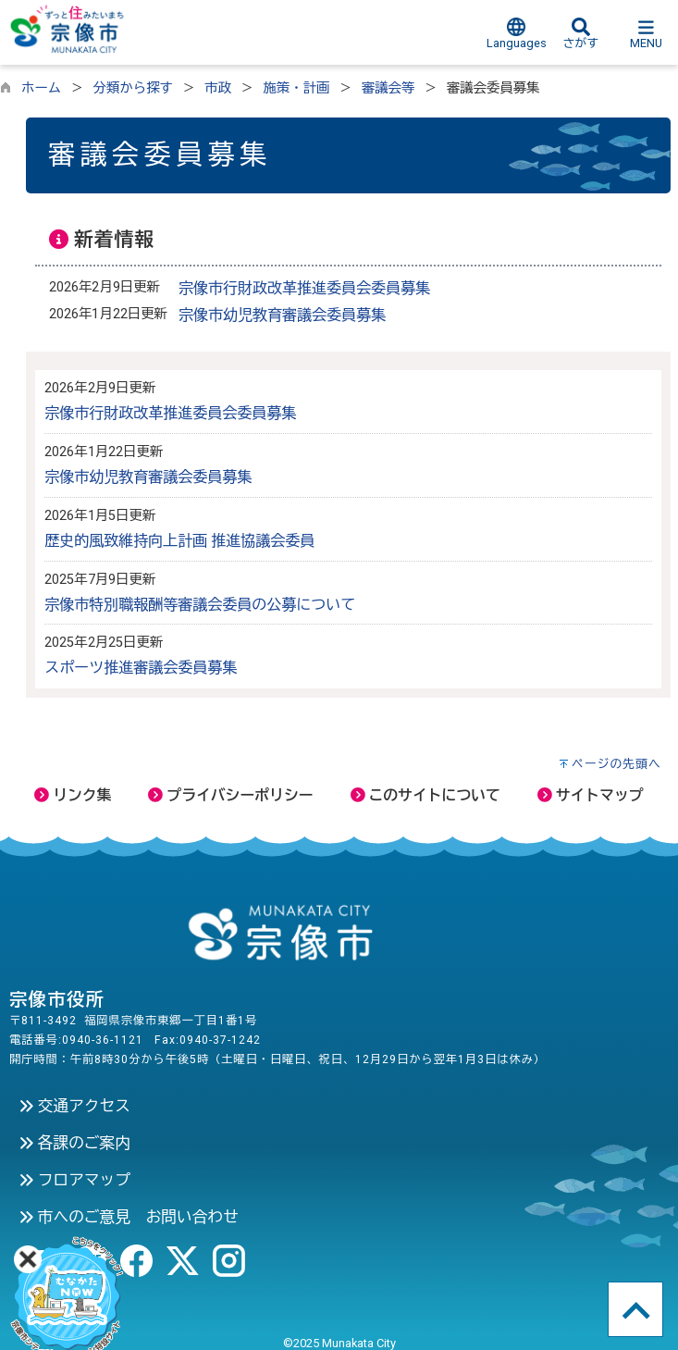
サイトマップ (590, 795)
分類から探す (133, 88)
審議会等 (388, 88)
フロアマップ (74, 1179)
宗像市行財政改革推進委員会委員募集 (304, 288)
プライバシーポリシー (230, 795)
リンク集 (72, 795)
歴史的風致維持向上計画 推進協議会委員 (179, 541)
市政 (217, 88)
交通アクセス (74, 1105)
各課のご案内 (74, 1142)
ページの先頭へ (616, 764)
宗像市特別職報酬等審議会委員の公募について (199, 604)
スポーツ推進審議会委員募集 (140, 667)
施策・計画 (296, 88)
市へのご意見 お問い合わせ (128, 1217)
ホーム (41, 88)
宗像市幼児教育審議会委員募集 (282, 315)
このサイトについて (425, 795)
